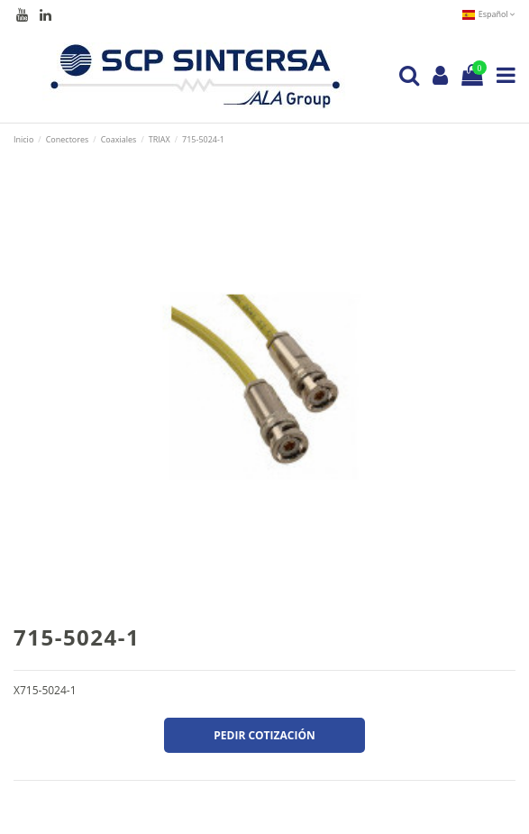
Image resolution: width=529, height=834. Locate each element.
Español (488, 14)
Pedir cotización (264, 735)
